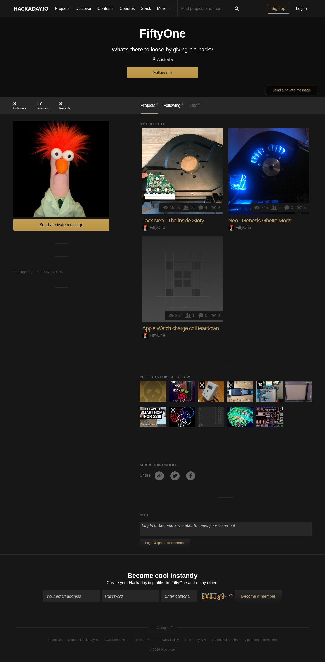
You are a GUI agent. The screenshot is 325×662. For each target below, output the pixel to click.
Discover (83, 8)
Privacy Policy (168, 640)
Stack (146, 8)
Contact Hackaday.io (83, 640)
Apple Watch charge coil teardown (180, 328)
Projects (62, 8)
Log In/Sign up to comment (164, 543)
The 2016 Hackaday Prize (202, 385)
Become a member (258, 596)
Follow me (162, 72)
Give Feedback (115, 640)
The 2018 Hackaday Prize (172, 410)
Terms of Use (142, 640)
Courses (127, 8)
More (166, 9)
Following (174, 105)
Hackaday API (195, 640)
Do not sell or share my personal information (244, 640)
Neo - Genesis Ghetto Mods (259, 220)
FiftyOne (153, 227)
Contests (105, 8)
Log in (301, 8)
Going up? (162, 628)
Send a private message (291, 90)
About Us (55, 640)
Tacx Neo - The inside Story (173, 220)
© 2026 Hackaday (162, 649)
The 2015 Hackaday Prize (260, 385)
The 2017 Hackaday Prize (231, 385)
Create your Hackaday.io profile (135, 583)
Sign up (278, 8)
